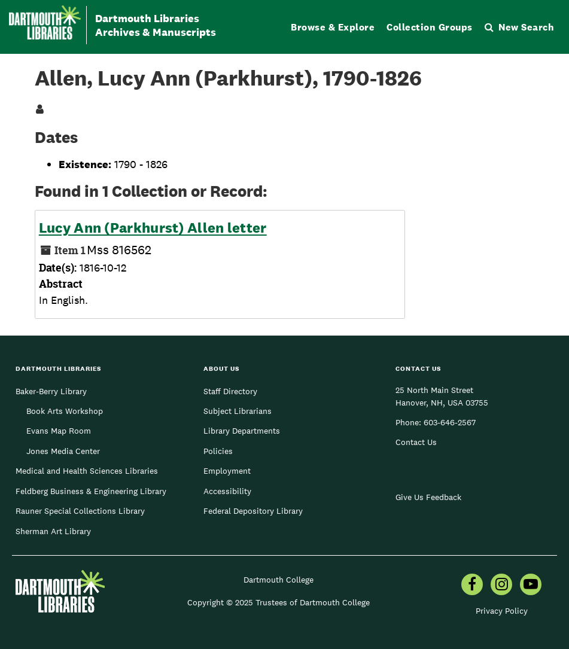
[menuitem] (472, 586)
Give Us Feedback (428, 497)
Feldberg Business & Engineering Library (91, 491)
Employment (227, 470)
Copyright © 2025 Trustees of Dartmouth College (278, 602)
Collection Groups (430, 27)
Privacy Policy (502, 610)
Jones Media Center (63, 451)
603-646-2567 (450, 422)
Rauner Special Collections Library (80, 510)
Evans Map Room (58, 430)
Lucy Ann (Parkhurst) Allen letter (153, 228)
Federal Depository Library (253, 510)
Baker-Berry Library (51, 391)
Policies (218, 451)
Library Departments (241, 430)
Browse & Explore (333, 27)
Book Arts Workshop (64, 411)
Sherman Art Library (53, 531)
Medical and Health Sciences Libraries (87, 470)
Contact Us (416, 442)
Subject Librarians (237, 411)
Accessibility (227, 491)
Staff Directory (230, 391)
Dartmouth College (279, 579)
